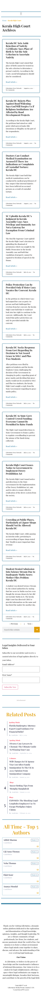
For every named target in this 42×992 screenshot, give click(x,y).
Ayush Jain (14, 735)
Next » (29, 624)
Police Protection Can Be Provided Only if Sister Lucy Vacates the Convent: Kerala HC (21, 289)
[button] (21, 14)
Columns (12, 758)
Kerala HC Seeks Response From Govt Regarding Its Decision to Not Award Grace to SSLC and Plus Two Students (20, 353)
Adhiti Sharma (10, 840)
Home (4, 20)
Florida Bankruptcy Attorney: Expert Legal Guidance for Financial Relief (22, 728)
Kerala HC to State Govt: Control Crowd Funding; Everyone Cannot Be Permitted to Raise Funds (19, 420)
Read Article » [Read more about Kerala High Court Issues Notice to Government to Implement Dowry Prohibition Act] (11, 501)
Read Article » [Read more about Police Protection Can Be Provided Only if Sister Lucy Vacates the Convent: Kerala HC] (11, 328)
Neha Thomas (9, 863)
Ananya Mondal (10, 886)
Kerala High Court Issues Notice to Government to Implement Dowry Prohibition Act (19, 469)
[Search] (37, 629)
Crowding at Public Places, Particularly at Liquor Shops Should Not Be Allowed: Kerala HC (21, 524)
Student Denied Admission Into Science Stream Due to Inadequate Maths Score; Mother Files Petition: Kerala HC (20, 574)
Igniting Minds (14, 722)
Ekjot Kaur (8, 875)
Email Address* (8, 664)
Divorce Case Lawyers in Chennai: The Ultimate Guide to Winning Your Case (23, 746)
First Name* (7, 675)
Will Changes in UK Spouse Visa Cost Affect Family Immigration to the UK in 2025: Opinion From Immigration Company (21, 767)
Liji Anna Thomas (11, 852)
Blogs (12, 782)
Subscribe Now (10, 687)
